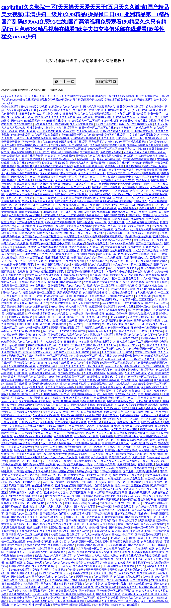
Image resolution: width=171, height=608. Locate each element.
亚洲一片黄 (147, 601)
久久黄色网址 (9, 113)
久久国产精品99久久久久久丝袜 (91, 429)
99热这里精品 (136, 275)
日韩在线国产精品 (33, 155)
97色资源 (151, 408)
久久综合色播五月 (88, 131)
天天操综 (80, 155)
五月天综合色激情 (12, 306)
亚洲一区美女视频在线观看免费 (75, 587)
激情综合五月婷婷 (122, 425)
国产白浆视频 (135, 310)
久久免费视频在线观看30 (83, 510)
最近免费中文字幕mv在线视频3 (63, 496)
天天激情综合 (54, 580)
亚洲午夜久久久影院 (71, 299)
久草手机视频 (114, 233)
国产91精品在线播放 (137, 517)
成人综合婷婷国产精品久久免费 (53, 166)
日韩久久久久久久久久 (71, 366)
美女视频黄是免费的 (98, 190)
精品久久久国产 (46, 369)
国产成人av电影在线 (151, 285)
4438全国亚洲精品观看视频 (131, 141)
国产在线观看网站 (108, 299)
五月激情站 (135, 247)
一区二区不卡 (25, 180)
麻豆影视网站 (99, 383)
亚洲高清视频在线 (38, 127)
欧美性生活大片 (114, 166)
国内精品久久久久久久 (25, 517)
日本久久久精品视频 (137, 411)
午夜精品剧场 (91, 362)
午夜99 (96, 187)
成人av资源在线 (49, 173)
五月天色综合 (108, 524)
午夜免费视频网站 (24, 264)
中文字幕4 (64, 197)
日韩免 (153, 211)
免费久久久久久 (101, 278)
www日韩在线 (143, 496)
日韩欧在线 (21, 373)
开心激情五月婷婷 (100, 194)
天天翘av (140, 489)
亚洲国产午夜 (83, 576)
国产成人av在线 (80, 531)
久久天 (96, 180)
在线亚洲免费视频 (43, 485)
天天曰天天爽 (147, 520)
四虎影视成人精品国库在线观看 (53, 555)
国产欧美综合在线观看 (124, 429)
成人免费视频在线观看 (50, 225)
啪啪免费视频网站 (30, 211)
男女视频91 (149, 503)
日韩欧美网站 (117, 317)
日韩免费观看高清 (117, 492)
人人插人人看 (104, 432)
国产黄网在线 (87, 590)
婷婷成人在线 (126, 306)
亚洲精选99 (124, 510)
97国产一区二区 (85, 208)
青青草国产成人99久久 (115, 443)
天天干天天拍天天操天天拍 (101, 569)
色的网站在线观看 (98, 243)
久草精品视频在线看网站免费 (31, 471)
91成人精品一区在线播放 (40, 380)
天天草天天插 (22, 183)
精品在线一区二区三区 (48, 317)
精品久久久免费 (52, 278)
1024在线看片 (38, 285)
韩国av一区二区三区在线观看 (83, 517)
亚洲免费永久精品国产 (144, 327)
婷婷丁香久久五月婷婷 (153, 429)
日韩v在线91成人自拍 (123, 289)
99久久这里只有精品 (37, 306)
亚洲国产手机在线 (106, 124)
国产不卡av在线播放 (153, 524)
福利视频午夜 (107, 510)
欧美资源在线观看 (124, 506)
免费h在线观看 (10, 106)
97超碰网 (86, 482)
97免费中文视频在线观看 (62, 338)
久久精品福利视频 (51, 240)
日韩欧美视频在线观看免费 (128, 218)
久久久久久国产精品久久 (55, 531)
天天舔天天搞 (40, 594)
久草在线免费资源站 (54, 141)
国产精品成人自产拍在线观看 (96, 485)
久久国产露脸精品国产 (154, 261)
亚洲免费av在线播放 (88, 443)
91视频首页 (59, 541)
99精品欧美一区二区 (73, 376)
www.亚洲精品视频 (98, 425)
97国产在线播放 (106, 176)
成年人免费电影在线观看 (34, 327)
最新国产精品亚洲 (150, 587)
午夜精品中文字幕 (61, 303)
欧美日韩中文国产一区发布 (25, 597)
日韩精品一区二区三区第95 (121, 450)
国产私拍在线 (13, 506)
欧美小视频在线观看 (65, 320)
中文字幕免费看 (44, 201)
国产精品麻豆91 (89, 152)
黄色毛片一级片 (29, 204)
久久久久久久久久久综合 (59, 562)
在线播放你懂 (158, 580)
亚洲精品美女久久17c (153, 338)
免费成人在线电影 (57, 268)
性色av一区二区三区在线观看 (132, 485)
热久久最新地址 (11, 155)
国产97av (16, 120)
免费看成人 (60, 352)
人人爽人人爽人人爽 (135, 152)
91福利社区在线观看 (132, 282)
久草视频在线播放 (30, 278)
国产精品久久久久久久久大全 (62, 468)
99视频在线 (51, 299)
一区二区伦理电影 (58, 355)
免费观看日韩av (18, 492)
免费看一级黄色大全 (131, 355)
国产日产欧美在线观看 (112, 310)
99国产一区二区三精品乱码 (117, 362)
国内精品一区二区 (22, 169)
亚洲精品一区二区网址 (118, 446)
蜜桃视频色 (38, 503)
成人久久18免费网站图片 (75, 383)
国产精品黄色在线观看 (148, 534)
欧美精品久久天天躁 (80, 289)
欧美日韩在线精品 (87, 387)
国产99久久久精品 (157, 282)
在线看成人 (94, 376)
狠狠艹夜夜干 (123, 127)
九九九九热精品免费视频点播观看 (99, 380)
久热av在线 (153, 457)
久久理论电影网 (26, 225)
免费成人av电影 (42, 352)
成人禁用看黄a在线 (85, 461)
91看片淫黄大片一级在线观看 (126, 478)
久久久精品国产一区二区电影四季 (88, 541)
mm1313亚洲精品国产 (144, 443)
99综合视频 (12, 110)
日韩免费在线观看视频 (94, 250)
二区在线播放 (129, 380)
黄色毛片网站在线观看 (154, 268)
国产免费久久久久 (59, 264)
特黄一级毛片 (156, 113)
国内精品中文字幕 (85, 506)
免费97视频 (157, 453)
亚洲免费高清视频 (140, 492)
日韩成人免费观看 (12, 439)
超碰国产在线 (120, 531)
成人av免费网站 (52, 597)
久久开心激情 (159, 254)
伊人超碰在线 (133, 166)
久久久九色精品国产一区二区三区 (65, 439)
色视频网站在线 (126, 464)
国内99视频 (45, 390)
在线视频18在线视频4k (77, 278)
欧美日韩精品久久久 (136, 257)
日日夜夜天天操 (33, 489)
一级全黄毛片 (81, 183)
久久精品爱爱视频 (142, 468)
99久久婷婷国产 (114, 411)
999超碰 (96, 489)
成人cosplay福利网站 (13, 345)
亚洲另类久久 (36, 580)
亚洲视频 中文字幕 (142, 131)
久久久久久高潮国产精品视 (94, 113)
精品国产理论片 (38, 303)
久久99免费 (162, 425)
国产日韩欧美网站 (115, 215)
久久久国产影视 (80, 169)
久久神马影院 (82, 555)
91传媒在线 (78, 243)
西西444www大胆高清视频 (134, 254)
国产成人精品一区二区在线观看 (69, 145)
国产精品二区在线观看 (63, 594)
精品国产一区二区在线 (73, 148)
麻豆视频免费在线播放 (53, 324)
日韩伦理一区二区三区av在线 (96, 127)
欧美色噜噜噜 (25, 555)
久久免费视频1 (97, 580)
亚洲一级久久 (143, 306)
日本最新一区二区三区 (130, 138)
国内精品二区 (17, 355)
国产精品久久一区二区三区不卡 (71, 187)
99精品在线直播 (129, 415)
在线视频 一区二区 (128, 422)
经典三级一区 (71, 411)
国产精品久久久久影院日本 (42, 310)
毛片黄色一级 (113, 359)
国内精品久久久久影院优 (33, 376)
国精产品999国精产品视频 (52, 233)
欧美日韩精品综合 (67, 590)
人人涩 (137, 250)
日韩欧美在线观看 (17, 383)
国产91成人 (122, 229)
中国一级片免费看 (156, 478)
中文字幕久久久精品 (74, 499)
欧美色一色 (95, 422)
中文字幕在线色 (63, 436)
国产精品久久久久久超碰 (29, 362)
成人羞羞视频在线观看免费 (35, 401)
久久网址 (129, 155)
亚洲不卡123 (42, 152)
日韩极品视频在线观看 (74, 275)
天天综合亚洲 (9, 278)
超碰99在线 (39, 334)
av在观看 (52, 148)
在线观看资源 (14, 562)
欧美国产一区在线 (119, 327)
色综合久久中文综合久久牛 (56, 524)
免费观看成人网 (81, 513)
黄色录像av (21, 303)
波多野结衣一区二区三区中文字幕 (50, 243)
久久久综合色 (48, 443)
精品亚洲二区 (9, 348)
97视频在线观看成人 (39, 320)
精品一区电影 (40, 183)
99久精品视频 (102, 604)
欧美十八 (124, 124)
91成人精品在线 (79, 453)
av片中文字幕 (76, 475)
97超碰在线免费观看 (93, 401)
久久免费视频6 (114, 257)
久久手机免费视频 (74, 261)
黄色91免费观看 (11, 387)
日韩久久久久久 (12, 292)
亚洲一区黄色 (86, 432)
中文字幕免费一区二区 (89, 548)
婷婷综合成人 (58, 552)
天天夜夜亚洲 (78, 492)
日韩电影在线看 (15, 275)
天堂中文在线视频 (55, 569)
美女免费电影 (85, 117)
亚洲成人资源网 (55, 425)
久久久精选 (108, 352)
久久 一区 (131, 376)
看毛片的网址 (146, 464)
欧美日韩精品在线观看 (50, 296)
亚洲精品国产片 (29, 422)
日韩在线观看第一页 (140, 583)
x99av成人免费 (95, 366)
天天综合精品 (150, 250)
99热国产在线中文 (36, 545)
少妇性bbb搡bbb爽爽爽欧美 (104, 499)
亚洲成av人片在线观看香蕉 (27, 397)
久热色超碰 (137, 531)
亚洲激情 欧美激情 (61, 254)
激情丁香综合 (102, 204)
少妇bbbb (142, 148)
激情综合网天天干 (17, 552)
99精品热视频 (79, 264)
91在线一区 (104, 506)
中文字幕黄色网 (127, 208)
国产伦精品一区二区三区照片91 (116, 590)
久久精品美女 (60, 313)
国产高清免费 (122, 552)
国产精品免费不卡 (152, 422)
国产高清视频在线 (71, 282)
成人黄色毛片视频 (141, 229)
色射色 (164, 303)
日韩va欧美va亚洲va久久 (55, 429)
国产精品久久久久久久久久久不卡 (136, 334)
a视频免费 (94, 110)
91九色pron (99, 482)
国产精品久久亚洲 (124, 331)
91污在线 (14, 299)
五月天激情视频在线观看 (70, 601)
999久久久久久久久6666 (129, 559)
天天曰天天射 (99, 162)
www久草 (101, 222)
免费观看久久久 (44, 124)
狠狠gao (120, 404)
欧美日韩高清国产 (158, 373)
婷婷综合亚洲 (86, 594)
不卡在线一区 (149, 415)
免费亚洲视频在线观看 (102, 306)
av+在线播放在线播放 (84, 138)
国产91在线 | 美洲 (115, 145)
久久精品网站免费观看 (45, 134)
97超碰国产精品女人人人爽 (98, 468)
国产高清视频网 (141, 510)
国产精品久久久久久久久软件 (137, 597)
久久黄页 (50, 155)
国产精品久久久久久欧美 (102, 345)
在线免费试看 (151, 173)
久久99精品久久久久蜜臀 (57, 461)
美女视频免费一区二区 (84, 355)
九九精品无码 (125, 496)
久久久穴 (76, 362)
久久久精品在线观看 (52, 520)
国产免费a (14, 475)
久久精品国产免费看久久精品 (75, 464)
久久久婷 (89, 134)
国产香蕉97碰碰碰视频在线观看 (85, 271)
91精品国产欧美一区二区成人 (124, 173)
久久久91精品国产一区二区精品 (121, 601)
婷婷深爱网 (108, 418)
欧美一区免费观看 (108, 597)
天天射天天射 (116, 222)
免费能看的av (153, 138)
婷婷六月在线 (147, 208)
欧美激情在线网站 (43, 601)
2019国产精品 (95, 359)
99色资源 (6, 264)
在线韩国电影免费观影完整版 (101, 282)
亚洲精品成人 (150, 324)
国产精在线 (62, 169)
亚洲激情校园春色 (95, 268)
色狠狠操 (148, 215)
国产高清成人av (20, 576)
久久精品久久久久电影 (23, 390)
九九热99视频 (68, 310)
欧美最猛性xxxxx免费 (135, 594)
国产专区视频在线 (69, 250)
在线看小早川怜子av (52, 517)
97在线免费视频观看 (39, 541)
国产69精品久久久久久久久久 (52, 404)
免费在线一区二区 (87, 471)
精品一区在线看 (11, 482)
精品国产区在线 (112, 489)
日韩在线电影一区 (53, 211)
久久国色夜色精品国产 (61, 545)
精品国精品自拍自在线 (76, 240)
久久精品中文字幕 (105, 464)
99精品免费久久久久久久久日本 (20, 341)
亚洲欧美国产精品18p (99, 475)
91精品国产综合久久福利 (115, 131)
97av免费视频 (123, 562)
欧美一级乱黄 (120, 204)
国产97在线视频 (23, 124)
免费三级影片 (110, 415)
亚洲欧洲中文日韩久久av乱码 (27, 268)
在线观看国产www (35, 120)
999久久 (120, 348)
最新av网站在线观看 (109, 159)
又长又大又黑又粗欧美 (55, 162)
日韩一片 (156, 418)
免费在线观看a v (79, 247)
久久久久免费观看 (100, 264)
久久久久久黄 (106, 138)
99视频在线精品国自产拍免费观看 (140, 555)
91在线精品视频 (144, 271)
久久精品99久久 (64, 576)
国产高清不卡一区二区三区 (22, 520)
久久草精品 (129, 187)
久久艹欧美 (156, 331)
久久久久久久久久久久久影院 (60, 457)
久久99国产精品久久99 (154, 436)
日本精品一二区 (122, 194)
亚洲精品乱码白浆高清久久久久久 (68, 334)
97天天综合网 (9, 131)
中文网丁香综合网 (146, 352)
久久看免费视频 (103, 397)
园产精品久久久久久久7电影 (118, 180)
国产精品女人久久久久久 (16, 415)
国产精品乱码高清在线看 (125, 541)
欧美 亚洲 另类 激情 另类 (89, 166)
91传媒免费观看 (39, 289)
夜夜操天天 (41, 446)
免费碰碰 (128, 489)
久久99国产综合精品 (153, 278)
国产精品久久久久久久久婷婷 (130, 211)
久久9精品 (54, 499)
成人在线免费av (108, 355)
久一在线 (148, 576)
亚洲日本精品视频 (112, 110)
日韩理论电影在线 (30, 159)
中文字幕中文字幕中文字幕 (110, 225)
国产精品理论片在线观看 (89, 390)
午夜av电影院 (96, 492)
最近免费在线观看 (20, 594)
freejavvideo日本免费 (122, 243)
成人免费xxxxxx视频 (86, 436)
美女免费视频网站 (22, 152)
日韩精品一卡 (117, 538)
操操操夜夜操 (86, 369)
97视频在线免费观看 (121, 292)
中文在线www (121, 264)
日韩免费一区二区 (51, 204)
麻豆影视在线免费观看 (134, 439)
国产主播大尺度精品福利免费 (140, 471)
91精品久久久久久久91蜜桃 (65, 106)
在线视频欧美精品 (85, 254)
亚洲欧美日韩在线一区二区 (25, 394)
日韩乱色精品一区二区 (56, 394)
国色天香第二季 (107, 254)
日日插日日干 (27, 296)
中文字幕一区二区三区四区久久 (139, 299)
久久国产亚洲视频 (97, 317)
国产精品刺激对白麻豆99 (55, 513)
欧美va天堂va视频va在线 (44, 383)
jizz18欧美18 (50, 331)
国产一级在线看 (111, 187)
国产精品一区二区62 (26, 524)
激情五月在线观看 (129, 524)
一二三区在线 (45, 208)
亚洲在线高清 (131, 387)
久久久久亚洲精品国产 (104, 183)
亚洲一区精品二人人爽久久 (139, 359)
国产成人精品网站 (113, 324)
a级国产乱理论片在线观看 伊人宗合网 (90, 552)
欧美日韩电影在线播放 (66, 401)
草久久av (32, 218)
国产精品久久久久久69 (155, 345)
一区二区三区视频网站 (128, 482)
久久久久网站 (27, 369)
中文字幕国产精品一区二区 (33, 145)
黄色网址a (109, 422)
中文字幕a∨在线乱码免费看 (43, 275)
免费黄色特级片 (139, 432)
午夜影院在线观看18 (94, 327)
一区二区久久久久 (126, 397)
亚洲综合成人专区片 (29, 457)
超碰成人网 (152, 355)
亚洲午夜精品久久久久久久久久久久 (58, 348)
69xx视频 (54, 376)
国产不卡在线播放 (53, 482)
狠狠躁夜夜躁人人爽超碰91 (132, 453)
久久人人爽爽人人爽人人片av (72, 180)
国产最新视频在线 (118, 580)
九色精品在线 (48, 408)
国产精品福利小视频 (83, 404)
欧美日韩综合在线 (55, 489)
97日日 (23, 580)
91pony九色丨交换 (33, 387)
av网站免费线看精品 (38, 313)
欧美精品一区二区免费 (101, 285)
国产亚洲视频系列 (133, 408)
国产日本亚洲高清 (75, 580)
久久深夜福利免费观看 (127, 576)
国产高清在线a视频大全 (87, 566)
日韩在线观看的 (128, 520)
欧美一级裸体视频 (116, 583)
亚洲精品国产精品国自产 (91, 545)
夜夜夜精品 (106, 503)
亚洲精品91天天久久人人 (70, 190)
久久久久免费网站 (136, 373)
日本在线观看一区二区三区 (79, 597)
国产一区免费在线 (41, 359)
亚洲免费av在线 (60, 527)
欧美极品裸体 (80, 573)
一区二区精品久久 (150, 376)
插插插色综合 (118, 275)
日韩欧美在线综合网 (18, 496)
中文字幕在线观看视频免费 (143, 134)
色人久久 (90, 299)
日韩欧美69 (125, 320)
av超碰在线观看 (78, 141)
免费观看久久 (66, 443)
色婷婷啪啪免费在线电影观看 (139, 499)
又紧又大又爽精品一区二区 (143, 317)
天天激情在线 (125, 352)
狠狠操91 (143, 513)
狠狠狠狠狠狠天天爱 (57, 257)
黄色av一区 (33, 162)
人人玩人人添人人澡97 (105, 555)
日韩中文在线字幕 (113, 517)
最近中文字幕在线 (25, 208)
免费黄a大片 (60, 453)
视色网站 (27, 538)
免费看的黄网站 (34, 439)
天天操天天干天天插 (69, 292)
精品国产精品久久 (139, 225)
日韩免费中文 (92, 324)
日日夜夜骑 (121, 432)
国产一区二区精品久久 (149, 243)
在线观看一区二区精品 (15, 285)
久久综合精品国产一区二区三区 (145, 348)
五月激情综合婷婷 (20, 601)
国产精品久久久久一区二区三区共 (42, 236)
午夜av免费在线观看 (57, 362)
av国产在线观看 (15, 313)
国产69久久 (161, 583)
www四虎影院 (92, 415)
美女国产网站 (68, 173)
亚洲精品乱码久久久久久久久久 (67, 285)
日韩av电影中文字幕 (127, 338)
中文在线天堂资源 (144, 548)
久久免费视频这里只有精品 (142, 222)
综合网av (93, 503)
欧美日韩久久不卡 (120, 457)
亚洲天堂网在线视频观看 (65, 327)
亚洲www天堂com (129, 345)
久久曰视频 (152, 538)
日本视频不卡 (141, 562)
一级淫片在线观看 (43, 190)
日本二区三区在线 (142, 264)
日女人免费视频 (144, 425)
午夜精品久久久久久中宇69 (87, 257)
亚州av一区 (96, 247)
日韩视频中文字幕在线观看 (119, 566)
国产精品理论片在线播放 (53, 247)
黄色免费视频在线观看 (42, 373)
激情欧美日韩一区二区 (127, 503)
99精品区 (19, 450)
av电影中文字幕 (111, 303)
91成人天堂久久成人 (102, 453)
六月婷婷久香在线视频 (119, 271)
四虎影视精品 (105, 404)
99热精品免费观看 (37, 510)
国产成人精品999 (106, 208)
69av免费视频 (25, 166)
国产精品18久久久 (126, 394)
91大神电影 (158, 176)
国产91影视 (61, 124)
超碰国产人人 (127, 148)
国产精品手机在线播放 (85, 197)
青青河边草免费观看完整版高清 (95, 562)
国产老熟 (71, 520)
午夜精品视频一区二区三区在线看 (144, 366)
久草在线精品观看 (103, 513)
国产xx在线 (75, 324)
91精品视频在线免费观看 (42, 345)
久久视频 (25, 148)
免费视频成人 (94, 215)
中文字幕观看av (73, 236)
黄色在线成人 (79, 527)
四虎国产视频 (135, 538)
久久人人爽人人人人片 (112, 461)
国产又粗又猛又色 (66, 201)
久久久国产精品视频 (72, 215)
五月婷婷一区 (145, 117)
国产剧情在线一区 (120, 527)
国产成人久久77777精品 (20, 478)
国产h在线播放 (116, 268)
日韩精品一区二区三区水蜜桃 (19, 587)
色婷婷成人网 (110, 120)
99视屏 (137, 446)
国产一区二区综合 (45, 538)
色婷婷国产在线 (38, 552)
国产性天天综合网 (156, 341)
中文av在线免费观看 (18, 569)
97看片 (157, 296)
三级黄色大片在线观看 (124, 604)
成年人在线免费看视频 (97, 211)
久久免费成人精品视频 (42, 250)
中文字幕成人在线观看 (19, 446)
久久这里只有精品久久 (72, 345)
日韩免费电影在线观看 (130, 106)
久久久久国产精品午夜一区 (58, 159)
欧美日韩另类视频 (77, 296)
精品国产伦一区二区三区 (125, 261)
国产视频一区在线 (29, 429)
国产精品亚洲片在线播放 (111, 369)
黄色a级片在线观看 (79, 489)
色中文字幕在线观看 (23, 453)
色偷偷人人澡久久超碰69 (49, 418)
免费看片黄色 (78, 422)
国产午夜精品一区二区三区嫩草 (147, 545)
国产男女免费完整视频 (147, 320)
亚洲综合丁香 (17, 310)
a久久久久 (149, 446)
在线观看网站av (64, 208)
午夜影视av (70, 432)
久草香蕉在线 (58, 510)
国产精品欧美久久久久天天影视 (30, 176)
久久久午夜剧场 (94, 583)
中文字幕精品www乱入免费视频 (33, 436)
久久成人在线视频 (94, 373)
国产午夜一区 (19, 250)
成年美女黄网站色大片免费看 (144, 145)
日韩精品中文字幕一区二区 (134, 176)
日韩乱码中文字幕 (113, 376)
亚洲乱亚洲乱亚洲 (28, 324)
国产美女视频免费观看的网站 (47, 271)
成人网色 (152, 197)
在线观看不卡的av (32, 299)
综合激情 (37, 569)
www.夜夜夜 (8, 429)
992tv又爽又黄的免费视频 (60, 222)
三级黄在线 (18, 162)
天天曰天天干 (60, 604)
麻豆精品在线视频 (72, 415)
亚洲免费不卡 (46, 587)
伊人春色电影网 (117, 545)
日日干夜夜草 (27, 113)
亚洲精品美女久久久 (23, 187)
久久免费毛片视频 (28, 531)
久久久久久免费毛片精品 (60, 387)
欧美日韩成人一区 (144, 240)
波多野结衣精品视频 (48, 478)
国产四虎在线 (49, 583)
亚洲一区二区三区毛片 (19, 197)
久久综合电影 (27, 548)
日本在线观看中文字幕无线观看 (20, 583)
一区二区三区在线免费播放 (86, 408)
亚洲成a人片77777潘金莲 (78, 397)
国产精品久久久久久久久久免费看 (55, 117)
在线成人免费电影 (117, 313)
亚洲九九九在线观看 (102, 334)
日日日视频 (71, 341)
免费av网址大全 (86, 159)
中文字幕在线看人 (96, 478)
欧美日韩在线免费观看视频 (74, 538)
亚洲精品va (29, 506)
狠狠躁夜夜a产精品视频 (76, 559)
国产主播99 (57, 446)
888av (110, 482)
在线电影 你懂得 (105, 117)
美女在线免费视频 (146, 120)
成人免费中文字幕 (77, 306)
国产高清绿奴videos (127, 436)
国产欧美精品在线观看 (27, 331)
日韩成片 (142, 331)
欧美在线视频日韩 (38, 527)
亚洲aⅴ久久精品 (21, 190)
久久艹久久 (101, 289)
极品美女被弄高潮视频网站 (148, 552)
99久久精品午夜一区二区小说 (26, 468)
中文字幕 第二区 (122, 113)
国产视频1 (25, 334)
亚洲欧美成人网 (44, 180)
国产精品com (133, 324)
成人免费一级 (54, 503)
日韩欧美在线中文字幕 (25, 408)
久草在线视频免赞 (111, 471)
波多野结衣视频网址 (83, 394)
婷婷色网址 (143, 180)
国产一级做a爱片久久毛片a (33, 254)
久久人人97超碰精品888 (96, 534)
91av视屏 (41, 264)
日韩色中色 (44, 187)
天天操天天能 (109, 520)
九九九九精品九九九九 (122, 383)
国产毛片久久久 (11, 432)
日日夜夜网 (69, 113)
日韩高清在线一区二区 (130, 341)
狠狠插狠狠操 (115, 373)
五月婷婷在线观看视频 (120, 296)
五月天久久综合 (88, 310)
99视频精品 (107, 436)
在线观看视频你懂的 (154, 110)
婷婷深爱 (53, 282)
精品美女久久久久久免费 (128, 475)
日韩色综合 (65, 566)
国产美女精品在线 (125, 573)
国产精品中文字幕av (70, 373)
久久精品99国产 (143, 127)
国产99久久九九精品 (108, 594)
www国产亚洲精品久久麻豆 (55, 110)
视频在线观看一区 (71, 134)
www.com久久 (9, 401)
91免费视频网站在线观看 (111, 134)
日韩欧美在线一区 (120, 162)
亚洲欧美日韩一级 (74, 317)
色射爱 (96, 352)
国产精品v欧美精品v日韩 (144, 313)
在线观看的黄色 (126, 117)
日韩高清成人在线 (73, 478)
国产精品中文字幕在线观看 (39, 464)
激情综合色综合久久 (100, 331)
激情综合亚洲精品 (143, 162)
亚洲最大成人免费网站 (79, 225)
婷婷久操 (27, 201)
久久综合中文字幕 (147, 506)
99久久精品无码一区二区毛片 (96, 338)
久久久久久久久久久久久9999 (87, 233)
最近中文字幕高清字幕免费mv (43, 559)
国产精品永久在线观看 (15, 271)
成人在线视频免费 (106, 587)
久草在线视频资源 (152, 541)
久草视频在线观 (101, 531)
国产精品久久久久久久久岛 (143, 461)
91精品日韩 (39, 338)
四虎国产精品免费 (20, 485)
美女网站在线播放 (67, 380)
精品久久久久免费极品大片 (69, 359)
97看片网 (106, 197)
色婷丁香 (37, 496)
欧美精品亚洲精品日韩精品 (142, 404)
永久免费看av (66, 155)
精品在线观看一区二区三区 (39, 292)
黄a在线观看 (44, 453)
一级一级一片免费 (143, 527)
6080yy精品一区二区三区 (103, 148)
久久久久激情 (19, 604)
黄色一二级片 (58, 289)
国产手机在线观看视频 (30, 222)
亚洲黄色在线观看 (66, 485)
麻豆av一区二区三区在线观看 (28, 499)
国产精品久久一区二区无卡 (22, 513)
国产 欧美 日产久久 (149, 397)
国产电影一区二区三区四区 (129, 197)
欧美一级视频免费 (103, 559)
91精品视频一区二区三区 (153, 383)
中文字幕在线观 (44, 194)
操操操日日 (16, 489)
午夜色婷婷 (39, 148)
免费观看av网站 (146, 573)
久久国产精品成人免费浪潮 (25, 411)
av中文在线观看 (46, 366)
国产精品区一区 (23, 418)
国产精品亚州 (30, 240)
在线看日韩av (9, 548)
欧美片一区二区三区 (142, 190)
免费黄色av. (123, 468)
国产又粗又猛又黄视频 (86, 303)
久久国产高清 (100, 538)
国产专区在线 (30, 475)
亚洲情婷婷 (18, 510)
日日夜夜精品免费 (92, 411)
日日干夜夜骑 (53, 450)
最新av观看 (140, 113)
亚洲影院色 (47, 422)
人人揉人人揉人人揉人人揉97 (55, 506)
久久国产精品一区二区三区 (98, 348)
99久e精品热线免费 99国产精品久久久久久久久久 (61, 229)
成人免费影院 (105, 394)
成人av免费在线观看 (82, 124)
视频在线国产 (25, 404)
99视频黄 (84, 457)
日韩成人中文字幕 (123, 534)
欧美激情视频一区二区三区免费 (84, 446)
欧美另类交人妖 (52, 411)
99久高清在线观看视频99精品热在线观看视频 (105, 201)
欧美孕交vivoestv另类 (121, 169)
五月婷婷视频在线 (61, 183)
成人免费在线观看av (44, 566)
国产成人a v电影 (34, 425)
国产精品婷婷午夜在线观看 (139, 159)
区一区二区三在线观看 (126, 278)
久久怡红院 (96, 145)
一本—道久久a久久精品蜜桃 (141, 233)
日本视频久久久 (67, 369)
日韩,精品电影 (35, 450)
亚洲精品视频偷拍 (20, 566)
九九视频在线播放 (141, 204)
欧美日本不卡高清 (75, 503)
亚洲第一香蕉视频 (40, 604)
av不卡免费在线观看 (49, 131)
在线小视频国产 (36, 355)
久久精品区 (161, 127)
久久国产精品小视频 (95, 292)
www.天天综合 (114, 366)
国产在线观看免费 (105, 341)
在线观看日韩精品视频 (64, 152)
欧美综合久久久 (128, 587)
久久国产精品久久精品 (32, 282)
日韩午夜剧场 (27, 348)
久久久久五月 (99, 457)
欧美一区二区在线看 (86, 524)
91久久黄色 (57, 306)
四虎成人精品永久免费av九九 (136, 569)
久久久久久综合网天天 (92, 173)
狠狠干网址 (134, 215)
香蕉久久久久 (87, 176)
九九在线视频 (74, 211)
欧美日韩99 (127, 120)
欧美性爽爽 (62, 422)
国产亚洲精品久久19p (24, 573)
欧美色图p (133, 268)
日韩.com (143, 187)
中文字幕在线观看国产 (64, 127)
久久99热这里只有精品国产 (153, 289)
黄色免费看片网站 (111, 387)
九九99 (140, 566)
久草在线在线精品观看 (22, 366)
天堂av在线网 (92, 236)
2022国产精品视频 (127, 285)
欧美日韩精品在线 (149, 394)
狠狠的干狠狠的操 (147, 155)
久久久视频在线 (76, 425)
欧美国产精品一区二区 (64, 176)
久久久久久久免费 (45, 197)
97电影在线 (77, 313)
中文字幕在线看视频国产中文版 (35, 590)
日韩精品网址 (27, 233)
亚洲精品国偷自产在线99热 (22, 173)
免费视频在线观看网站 (141, 369)
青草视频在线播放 (26, 247)
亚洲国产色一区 (31, 482)
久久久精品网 (143, 296)
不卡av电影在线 (31, 141)
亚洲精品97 (73, 482)
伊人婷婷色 (76, 268)
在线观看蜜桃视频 (121, 250)
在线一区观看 (27, 131)
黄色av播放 (85, 341)
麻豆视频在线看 (99, 275)
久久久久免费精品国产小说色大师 (112, 240)
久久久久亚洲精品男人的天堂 (105, 155)
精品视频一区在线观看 (138, 236)
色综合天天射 (35, 261)
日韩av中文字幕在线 (31, 257)
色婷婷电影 (93, 601)
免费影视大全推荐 (111, 152)
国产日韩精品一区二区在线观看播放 (27, 534)
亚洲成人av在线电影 (21, 317)
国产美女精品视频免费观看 (94, 218)
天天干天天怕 (158, 439)
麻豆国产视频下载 (89, 520)
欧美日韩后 (93, 418)
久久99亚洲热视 (103, 576)
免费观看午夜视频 (116, 247)
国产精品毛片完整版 (101, 141)
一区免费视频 (120, 190)
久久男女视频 (159, 411)
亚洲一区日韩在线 (79, 352)
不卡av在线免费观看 (148, 401)
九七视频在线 (9, 257)
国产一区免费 (85, 222)
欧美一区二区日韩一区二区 (133, 418)
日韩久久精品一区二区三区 (103, 439)
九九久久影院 (99, 169)
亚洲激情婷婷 (53, 261)
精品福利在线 (61, 138)
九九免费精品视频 (146, 292)
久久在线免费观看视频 (72, 331)
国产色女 (63, 408)
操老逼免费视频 (95, 313)
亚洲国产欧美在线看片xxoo (54, 573)
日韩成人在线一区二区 (53, 475)
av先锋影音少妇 (75, 418)
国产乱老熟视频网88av (120, 401)
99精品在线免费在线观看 (65, 534)
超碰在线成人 (53, 397)
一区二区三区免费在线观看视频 (33, 138)
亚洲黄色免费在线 (126, 513)
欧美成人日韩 (28, 110)
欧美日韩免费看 (63, 390)
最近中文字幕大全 (117, 390)
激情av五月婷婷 (98, 527)
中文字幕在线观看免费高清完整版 (83, 450)
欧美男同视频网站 (157, 275)
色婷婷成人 (10, 376)
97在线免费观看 (21, 134)
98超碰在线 (145, 380)
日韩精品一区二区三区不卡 (25, 461)
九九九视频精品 (44, 169)
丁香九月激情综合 (133, 303)
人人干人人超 (132, 110)
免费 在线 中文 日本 (141, 390)
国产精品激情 (50, 215)
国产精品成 (80, 110)
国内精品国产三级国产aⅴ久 (99, 106)
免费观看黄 (138, 457)
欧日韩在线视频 (57, 120)
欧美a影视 (69, 131)
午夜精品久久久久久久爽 (78, 204)
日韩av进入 (140, 201)
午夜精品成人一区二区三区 (84, 120)
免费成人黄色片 (33, 562)
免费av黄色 (36, 492)
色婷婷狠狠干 (75, 569)
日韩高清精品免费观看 (34, 106)
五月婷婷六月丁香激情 (19, 194)
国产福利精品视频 (43, 576)
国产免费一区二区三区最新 (71, 194)
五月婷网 (155, 257)
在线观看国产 (45, 548)
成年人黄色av (157, 152)
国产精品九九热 (80, 162)
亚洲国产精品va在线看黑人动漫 (20, 443)
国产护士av (152, 303)
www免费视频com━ (131, 183)
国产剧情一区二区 (20, 229)
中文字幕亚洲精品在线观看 (25, 215)
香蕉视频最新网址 (112, 236)
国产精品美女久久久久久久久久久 (42, 432)
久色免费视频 (97, 296)
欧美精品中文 (112, 408)
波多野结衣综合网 (142, 124)
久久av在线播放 (20, 338)
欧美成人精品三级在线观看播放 (58, 218)
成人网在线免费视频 (49, 113)
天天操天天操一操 (101, 573)
